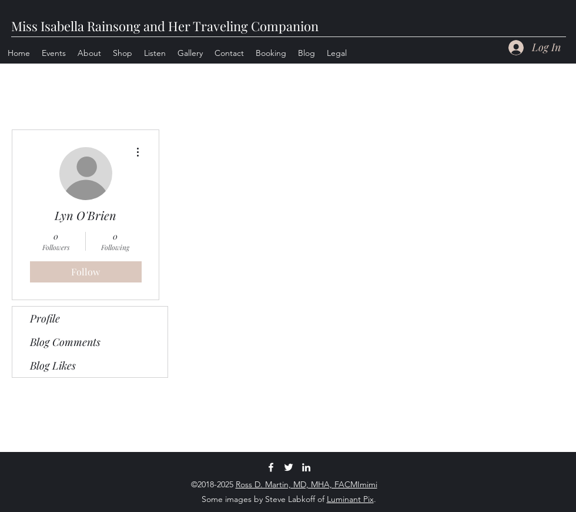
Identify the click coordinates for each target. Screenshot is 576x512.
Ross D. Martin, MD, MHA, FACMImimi (306, 484)
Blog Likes (53, 365)
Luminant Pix (350, 499)
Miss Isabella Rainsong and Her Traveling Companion (165, 26)
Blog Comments (65, 342)
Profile (45, 318)
